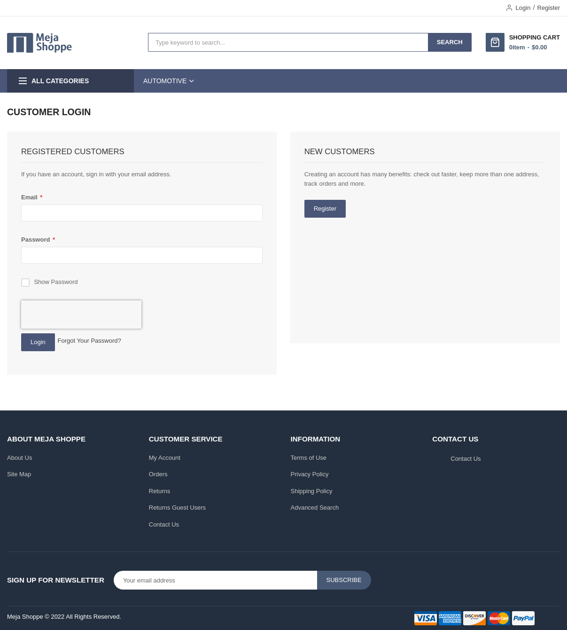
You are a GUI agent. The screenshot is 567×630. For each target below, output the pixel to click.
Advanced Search (315, 507)
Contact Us (164, 524)
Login (523, 7)
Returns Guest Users (177, 507)
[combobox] (288, 42)
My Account (164, 457)
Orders (158, 474)
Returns (160, 491)
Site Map (19, 474)
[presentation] (81, 314)
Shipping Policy (312, 491)
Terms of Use (309, 457)
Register (548, 7)
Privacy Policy (310, 474)
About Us (19, 457)
